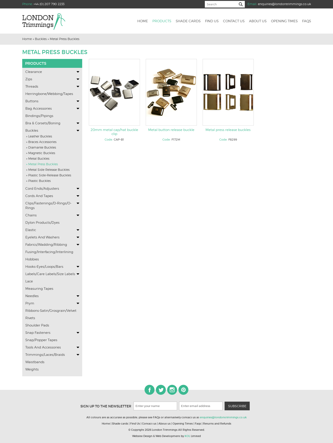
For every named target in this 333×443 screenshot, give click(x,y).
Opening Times (284, 21)
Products (161, 21)
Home (142, 21)
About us (258, 21)
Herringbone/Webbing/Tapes (49, 94)
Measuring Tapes (39, 289)
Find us (212, 21)
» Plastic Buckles (38, 181)
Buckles (41, 39)
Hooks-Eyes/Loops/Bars (44, 267)
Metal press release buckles (228, 130)
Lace (29, 281)
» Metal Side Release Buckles (48, 169)
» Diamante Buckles (41, 147)
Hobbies (32, 259)
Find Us (135, 423)
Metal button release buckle (171, 130)
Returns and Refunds (217, 423)
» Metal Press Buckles (42, 164)
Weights (32, 369)
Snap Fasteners (37, 333)
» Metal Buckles (37, 158)
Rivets (30, 318)
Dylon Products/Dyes (42, 223)
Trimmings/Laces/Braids (45, 355)
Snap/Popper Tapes (41, 340)
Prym (29, 303)
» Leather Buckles (39, 136)
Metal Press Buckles (64, 39)
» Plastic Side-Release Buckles (48, 175)
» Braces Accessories (41, 142)
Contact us (234, 21)
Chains (31, 215)
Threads (31, 87)
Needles (32, 296)
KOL (187, 436)
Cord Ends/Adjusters (42, 189)
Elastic (30, 230)
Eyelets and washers (42, 237)
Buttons (31, 101)
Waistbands (34, 362)
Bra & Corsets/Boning (42, 123)
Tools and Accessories (43, 347)
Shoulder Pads (37, 325)
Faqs (306, 21)
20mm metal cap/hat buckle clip (114, 132)
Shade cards (188, 21)
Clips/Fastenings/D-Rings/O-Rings (48, 205)
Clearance (33, 72)
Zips (28, 79)
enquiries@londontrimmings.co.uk (284, 4)
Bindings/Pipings (39, 116)
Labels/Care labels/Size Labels (50, 274)
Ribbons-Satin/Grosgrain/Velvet (50, 311)
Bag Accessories (38, 109)
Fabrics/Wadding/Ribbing (46, 245)
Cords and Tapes (39, 196)
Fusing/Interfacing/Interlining (49, 252)
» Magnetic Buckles (40, 153)
